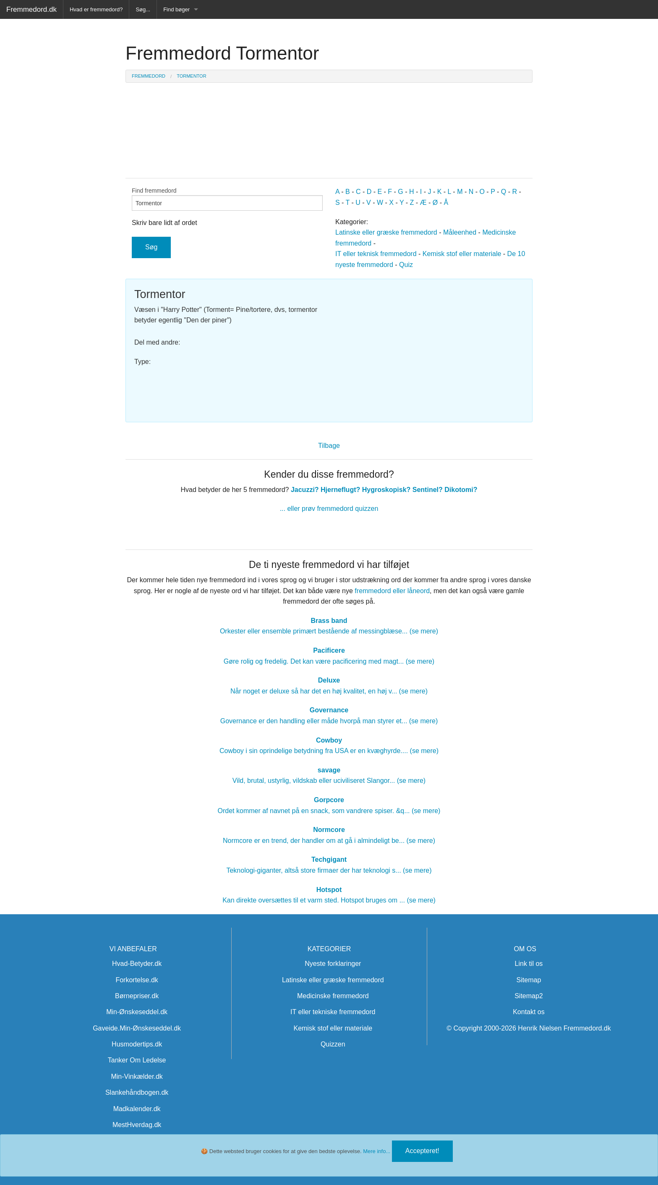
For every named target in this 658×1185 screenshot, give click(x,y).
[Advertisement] (429, 346)
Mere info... (376, 1151)
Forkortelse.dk (136, 980)
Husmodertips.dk (137, 1044)
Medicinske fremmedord (333, 995)
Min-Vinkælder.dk (136, 1076)
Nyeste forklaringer (333, 963)
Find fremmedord (227, 199)
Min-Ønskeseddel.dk (136, 1011)
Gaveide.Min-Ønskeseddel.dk (137, 1028)
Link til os (529, 963)
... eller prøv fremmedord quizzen (329, 508)
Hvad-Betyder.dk (137, 963)
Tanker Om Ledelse (137, 1060)
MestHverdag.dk (137, 1124)
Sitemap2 (528, 995)
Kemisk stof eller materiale (462, 253)
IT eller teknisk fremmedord (376, 253)
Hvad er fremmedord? (96, 9)
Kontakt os (529, 1011)
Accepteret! (422, 1150)
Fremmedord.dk (31, 9)
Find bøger (176, 9)
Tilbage (329, 445)
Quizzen (333, 1044)
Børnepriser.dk (137, 995)
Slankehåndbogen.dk (136, 1092)
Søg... (143, 9)
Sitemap (529, 980)
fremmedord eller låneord (392, 590)
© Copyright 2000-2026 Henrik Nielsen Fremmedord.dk (528, 1028)
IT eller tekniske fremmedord (332, 1011)
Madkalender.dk (137, 1108)
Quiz (406, 264)
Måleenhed (459, 232)
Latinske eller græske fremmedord (386, 232)
